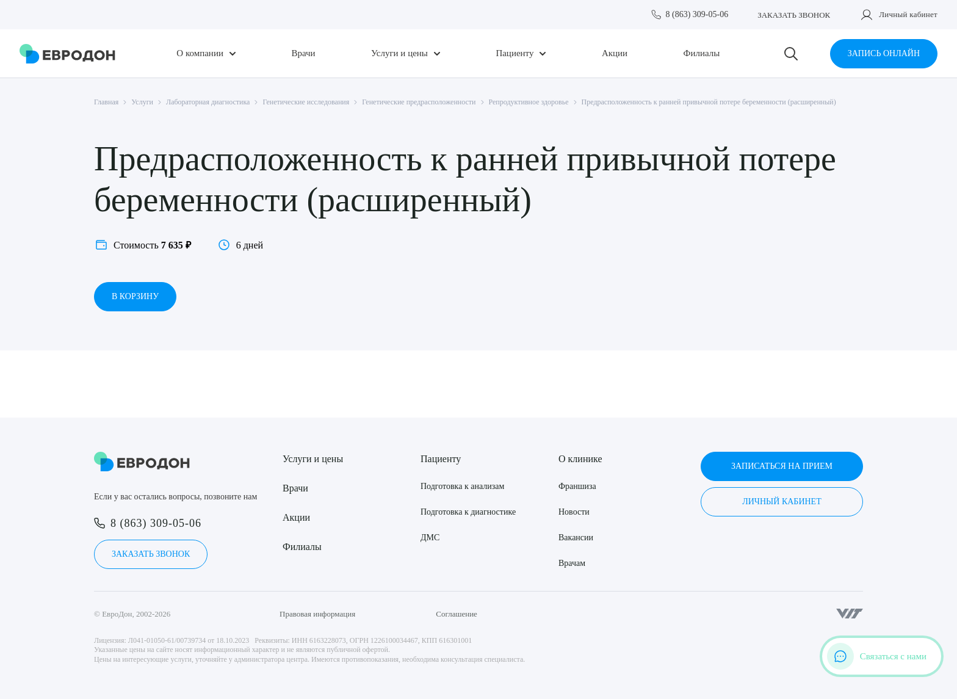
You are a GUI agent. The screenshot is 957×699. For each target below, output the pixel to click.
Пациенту (514, 53)
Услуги (142, 102)
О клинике (580, 459)
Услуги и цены (399, 53)
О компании (199, 53)
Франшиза (577, 486)
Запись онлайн (884, 53)
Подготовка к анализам (462, 486)
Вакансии (575, 537)
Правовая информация (317, 614)
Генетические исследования (305, 102)
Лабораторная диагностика (208, 102)
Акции (614, 53)
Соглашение (456, 614)
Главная (106, 102)
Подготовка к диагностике (468, 511)
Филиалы (702, 53)
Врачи (303, 53)
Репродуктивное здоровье (529, 102)
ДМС (430, 537)
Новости (574, 511)
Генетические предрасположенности (418, 102)
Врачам (571, 563)
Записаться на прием (781, 466)
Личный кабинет (908, 14)
